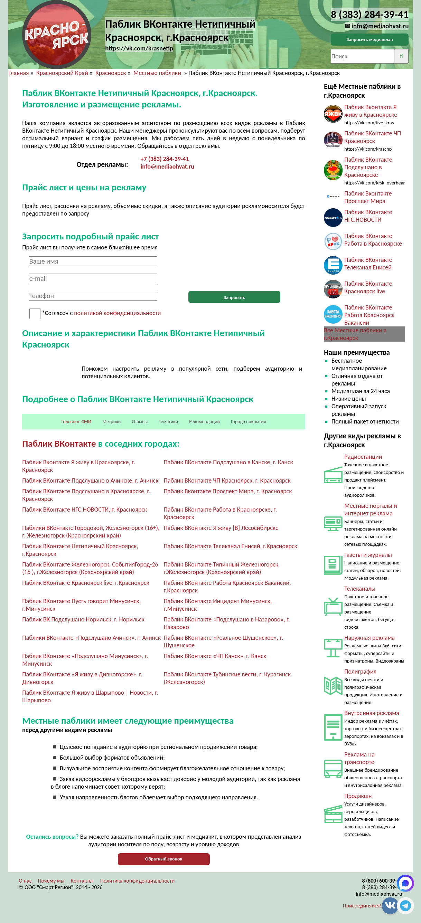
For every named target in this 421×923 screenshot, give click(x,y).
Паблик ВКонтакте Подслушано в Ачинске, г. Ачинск (90, 480)
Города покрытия (248, 422)
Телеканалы (359, 588)
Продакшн (358, 796)
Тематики (168, 422)
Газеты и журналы (368, 555)
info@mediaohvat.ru (167, 166)
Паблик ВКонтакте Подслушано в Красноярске (368, 167)
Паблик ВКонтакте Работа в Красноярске (373, 239)
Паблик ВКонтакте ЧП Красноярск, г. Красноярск (227, 480)
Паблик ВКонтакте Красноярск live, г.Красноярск (85, 583)
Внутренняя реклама (371, 713)
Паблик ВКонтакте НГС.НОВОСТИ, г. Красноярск (84, 509)
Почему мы (51, 880)
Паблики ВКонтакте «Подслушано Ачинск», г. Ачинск (91, 637)
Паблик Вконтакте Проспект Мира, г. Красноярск (228, 491)
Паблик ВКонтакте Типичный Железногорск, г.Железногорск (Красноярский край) (222, 568)
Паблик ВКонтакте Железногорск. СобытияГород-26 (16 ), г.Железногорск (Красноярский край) (90, 568)
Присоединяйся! (362, 905)
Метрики (111, 422)
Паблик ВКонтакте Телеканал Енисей (368, 263)
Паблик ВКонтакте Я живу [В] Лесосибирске (221, 528)
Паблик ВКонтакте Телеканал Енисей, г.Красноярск (230, 546)
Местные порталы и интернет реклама (370, 509)
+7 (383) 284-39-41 (165, 159)
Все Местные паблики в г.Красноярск (355, 334)
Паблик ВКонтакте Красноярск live (368, 287)
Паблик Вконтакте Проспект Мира (368, 197)
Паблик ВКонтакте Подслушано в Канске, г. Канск (228, 462)
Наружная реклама (369, 637)
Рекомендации (204, 422)
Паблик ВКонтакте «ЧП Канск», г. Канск (215, 656)
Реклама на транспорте (359, 758)
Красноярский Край (62, 73)
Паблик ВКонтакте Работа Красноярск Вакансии (369, 315)
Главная (18, 73)
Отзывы (140, 422)
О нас (25, 880)
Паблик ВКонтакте (59, 443)
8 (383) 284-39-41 (382, 887)
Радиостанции (363, 456)
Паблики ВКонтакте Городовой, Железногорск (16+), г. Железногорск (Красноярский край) (90, 531)
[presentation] (234, 269)
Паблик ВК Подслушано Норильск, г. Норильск (83, 619)
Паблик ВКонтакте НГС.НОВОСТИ (368, 215)
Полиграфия (360, 671)
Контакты (82, 880)
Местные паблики (158, 73)
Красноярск (110, 73)
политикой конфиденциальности (117, 313)
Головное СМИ (76, 422)
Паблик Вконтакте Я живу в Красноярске (370, 110)
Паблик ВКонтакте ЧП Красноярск (372, 137)
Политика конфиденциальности (137, 880)
